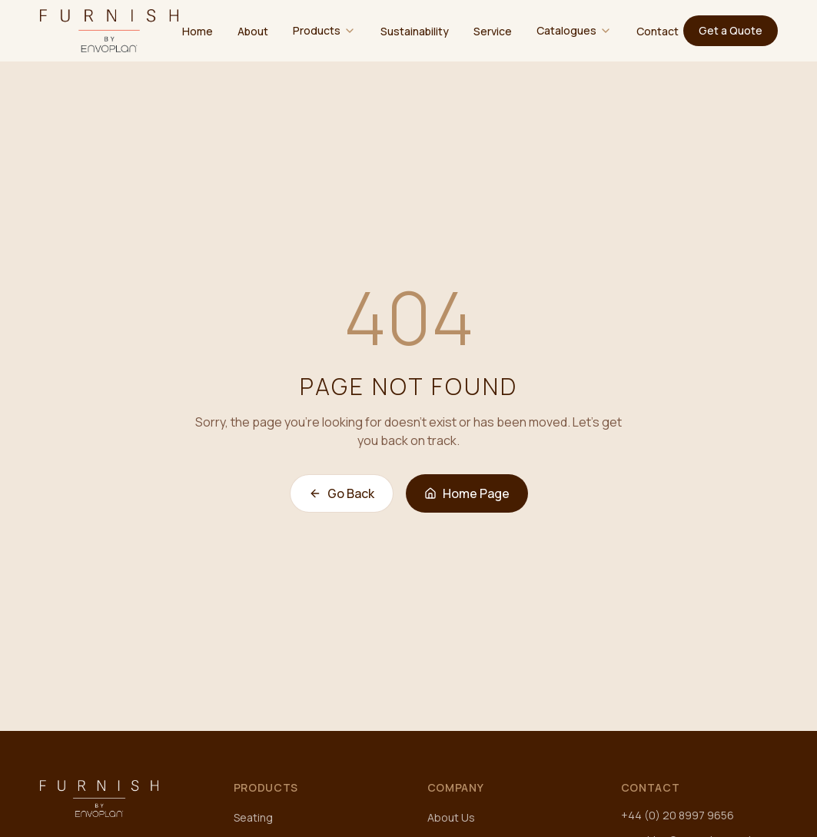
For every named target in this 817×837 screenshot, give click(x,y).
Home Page (467, 493)
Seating (253, 817)
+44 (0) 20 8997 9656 (677, 815)
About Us (451, 817)
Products (316, 30)
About (252, 31)
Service (492, 31)
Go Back (341, 493)
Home (197, 31)
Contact (657, 31)
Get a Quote (730, 30)
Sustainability (414, 31)
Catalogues (566, 30)
